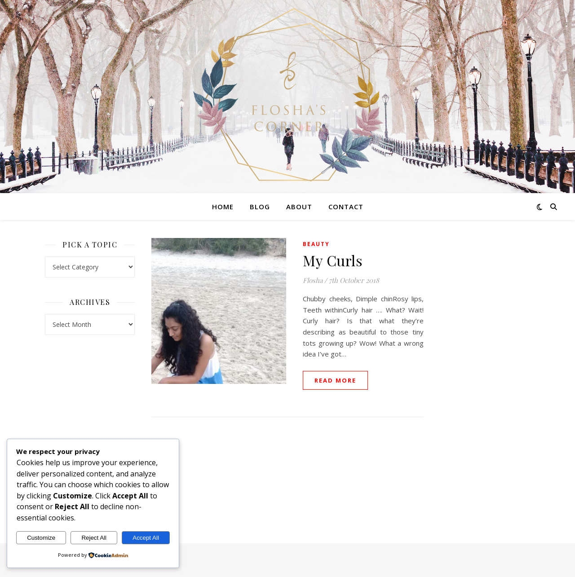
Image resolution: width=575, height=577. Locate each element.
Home (223, 206)
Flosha (313, 280)
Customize (41, 537)
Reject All (93, 537)
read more (335, 380)
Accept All (146, 537)
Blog (260, 206)
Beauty (316, 244)
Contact (345, 206)
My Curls (333, 260)
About (299, 206)
